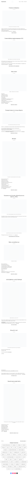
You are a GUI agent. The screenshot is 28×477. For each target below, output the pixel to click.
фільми (13, 375)
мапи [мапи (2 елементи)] (24, 456)
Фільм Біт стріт (14, 330)
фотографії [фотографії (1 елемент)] (10, 466)
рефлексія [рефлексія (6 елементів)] (17, 461)
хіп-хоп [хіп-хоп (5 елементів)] (8, 468)
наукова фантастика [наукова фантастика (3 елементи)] (4, 461)
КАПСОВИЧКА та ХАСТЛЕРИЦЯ (14, 279)
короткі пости (17, 236)
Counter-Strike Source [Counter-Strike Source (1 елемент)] (6, 445)
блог (13, 104)
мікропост (15, 32)
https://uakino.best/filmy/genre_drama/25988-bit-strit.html (9, 370)
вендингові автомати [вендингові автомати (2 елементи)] (12, 449)
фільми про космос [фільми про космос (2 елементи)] (22, 466)
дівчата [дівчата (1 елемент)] (3, 454)
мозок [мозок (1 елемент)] (11, 459)
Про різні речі (3, 1)
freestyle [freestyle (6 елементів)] (14, 445)
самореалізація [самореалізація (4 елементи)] (24, 461)
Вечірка (14, 138)
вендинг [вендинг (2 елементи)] (5, 449)
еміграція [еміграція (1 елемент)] (14, 454)
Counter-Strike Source (11, 236)
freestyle (12, 104)
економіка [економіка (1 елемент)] (8, 454)
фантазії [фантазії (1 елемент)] (4, 466)
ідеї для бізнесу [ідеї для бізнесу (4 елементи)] (17, 468)
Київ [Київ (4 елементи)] (7, 447)
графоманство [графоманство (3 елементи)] (16, 452)
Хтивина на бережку (14, 7)
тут (24, 126)
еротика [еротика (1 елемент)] (19, 454)
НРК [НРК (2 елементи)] (11, 447)
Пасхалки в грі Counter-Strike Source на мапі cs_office (14, 196)
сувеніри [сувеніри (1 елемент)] (17, 464)
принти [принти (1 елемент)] (12, 461)
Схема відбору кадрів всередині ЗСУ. (14, 38)
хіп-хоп (16, 375)
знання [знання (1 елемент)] (25, 454)
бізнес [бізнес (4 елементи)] (25, 447)
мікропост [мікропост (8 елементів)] (20, 459)
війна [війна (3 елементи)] (11, 452)
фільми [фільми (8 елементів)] (15, 466)
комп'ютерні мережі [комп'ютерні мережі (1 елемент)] (10, 456)
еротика (13, 32)
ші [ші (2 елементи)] (12, 468)
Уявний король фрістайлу (14, 381)
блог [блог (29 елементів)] (15, 447)
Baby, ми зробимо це (14, 242)
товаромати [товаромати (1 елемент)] (23, 464)
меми (13, 324)
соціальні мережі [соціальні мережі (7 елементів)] (5, 464)
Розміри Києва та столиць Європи (14, 110)
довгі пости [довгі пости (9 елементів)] (23, 452)
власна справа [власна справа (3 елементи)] (21, 449)
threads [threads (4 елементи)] (19, 445)
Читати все (14, 31)
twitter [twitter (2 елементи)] (24, 445)
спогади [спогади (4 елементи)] (12, 464)
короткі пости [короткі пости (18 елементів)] (18, 456)
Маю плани (14, 71)
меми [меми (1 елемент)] (6, 459)
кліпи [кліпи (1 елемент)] (4, 456)
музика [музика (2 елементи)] (15, 459)
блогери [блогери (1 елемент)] (20, 447)
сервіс (11, 129)
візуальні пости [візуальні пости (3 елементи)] (5, 452)
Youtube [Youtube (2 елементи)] (3, 447)
